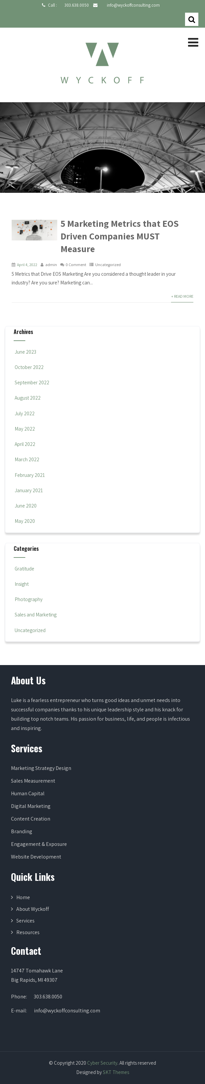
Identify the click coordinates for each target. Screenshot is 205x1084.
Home (23, 897)
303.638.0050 (77, 5)
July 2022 (25, 413)
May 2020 (25, 521)
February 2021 (30, 475)
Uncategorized (108, 264)
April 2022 (25, 444)
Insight (21, 584)
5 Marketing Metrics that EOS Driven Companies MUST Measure (120, 236)
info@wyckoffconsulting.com (133, 5)
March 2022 (27, 459)
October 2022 (29, 367)
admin (51, 264)
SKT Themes (116, 1072)
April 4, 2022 (27, 264)
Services (25, 920)
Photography (28, 599)
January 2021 (29, 490)
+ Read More (182, 296)
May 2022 (25, 429)
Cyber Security (102, 1063)
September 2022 (32, 382)
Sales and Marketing (35, 614)
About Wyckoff (32, 908)
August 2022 (28, 398)
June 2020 (26, 506)
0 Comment (76, 264)
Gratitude (24, 568)
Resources (28, 932)
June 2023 (25, 352)
